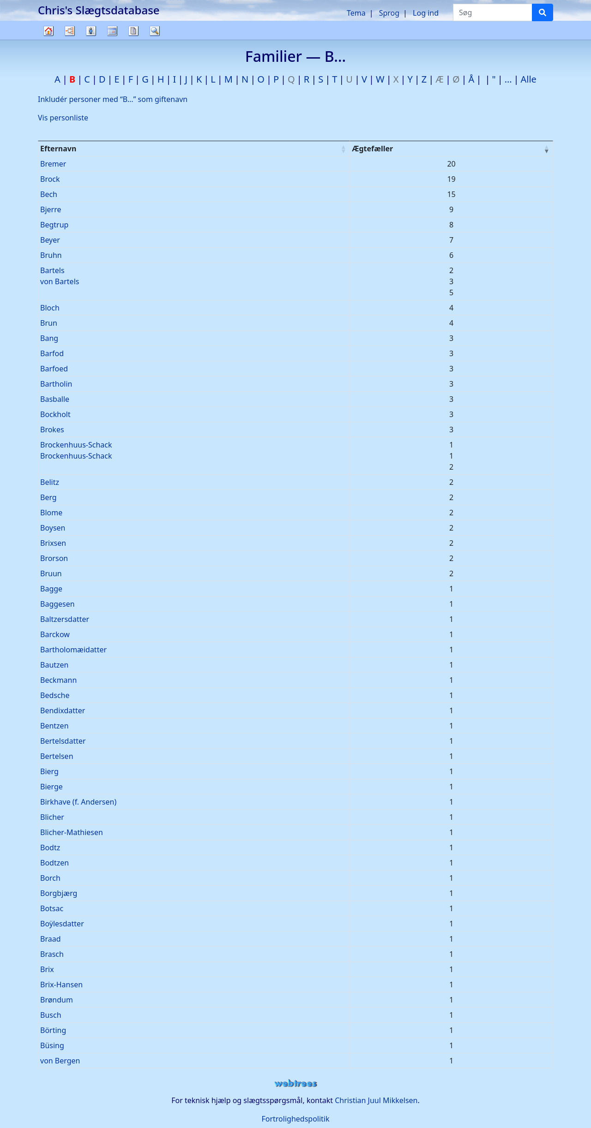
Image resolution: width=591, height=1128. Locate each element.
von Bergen (60, 1061)
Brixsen (53, 543)
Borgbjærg (58, 893)
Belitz (49, 482)
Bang (49, 338)
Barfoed (54, 369)
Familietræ (48, 39)
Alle (529, 79)
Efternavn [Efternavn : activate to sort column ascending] (58, 148)
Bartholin (56, 384)
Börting (53, 1030)
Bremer (53, 164)
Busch (50, 1015)
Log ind (426, 13)
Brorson (54, 558)
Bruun (51, 573)
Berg (48, 497)
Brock (50, 179)
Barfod (52, 353)
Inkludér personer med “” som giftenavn (112, 99)
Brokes (52, 429)
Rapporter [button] (133, 31)
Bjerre (50, 209)
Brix (47, 969)
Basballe (54, 399)
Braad (50, 939)
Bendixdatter (62, 710)
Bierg (49, 771)
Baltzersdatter (64, 619)
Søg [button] (155, 31)
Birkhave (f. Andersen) (78, 802)
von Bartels (59, 281)
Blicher (52, 817)
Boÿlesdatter (62, 924)
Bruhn (51, 255)
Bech (48, 194)
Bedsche (55, 695)
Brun (48, 323)
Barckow (55, 634)
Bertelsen (56, 756)
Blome (51, 512)
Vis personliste (63, 118)
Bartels (52, 270)
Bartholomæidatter (73, 650)
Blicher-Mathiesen (71, 832)
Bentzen (54, 726)
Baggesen (57, 604)
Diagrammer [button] (70, 31)
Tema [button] (356, 13)
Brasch (52, 954)
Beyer (50, 240)
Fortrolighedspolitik (295, 1119)
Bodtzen (54, 863)
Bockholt (55, 414)
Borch (50, 878)
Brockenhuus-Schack (76, 445)
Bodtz (50, 847)
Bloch (50, 308)
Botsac (51, 908)
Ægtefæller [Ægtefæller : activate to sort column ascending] (372, 148)
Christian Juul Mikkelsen (376, 1100)
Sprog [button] (389, 13)
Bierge (51, 787)
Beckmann (58, 680)
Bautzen (54, 665)
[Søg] (542, 12)
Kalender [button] (112, 31)
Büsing (52, 1045)
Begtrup (54, 225)
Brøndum (56, 1000)
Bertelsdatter (63, 741)
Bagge (51, 589)
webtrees (295, 1083)
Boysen (53, 528)
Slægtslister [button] (91, 31)
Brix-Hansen (61, 984)
